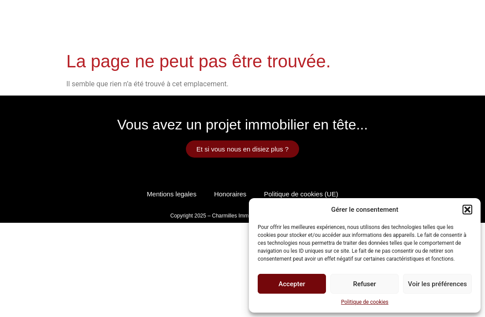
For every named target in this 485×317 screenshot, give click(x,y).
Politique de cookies (364, 302)
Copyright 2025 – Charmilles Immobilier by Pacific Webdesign (242, 216)
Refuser (364, 284)
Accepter (291, 284)
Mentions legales (171, 194)
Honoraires (230, 194)
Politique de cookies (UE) (301, 194)
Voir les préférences (437, 284)
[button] (467, 209)
